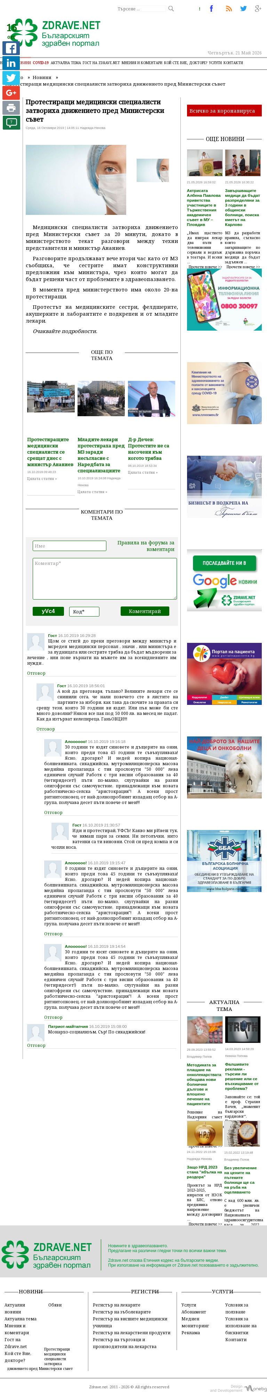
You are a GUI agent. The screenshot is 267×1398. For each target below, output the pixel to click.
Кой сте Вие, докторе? (185, 62)
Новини (23, 62)
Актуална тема (66, 62)
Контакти (233, 62)
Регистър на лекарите (116, 1305)
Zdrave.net (98, 1387)
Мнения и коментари (142, 62)
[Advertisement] (227, 958)
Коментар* (105, 579)
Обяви (55, 1305)
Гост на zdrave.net (101, 62)
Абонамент (193, 1311)
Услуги (215, 62)
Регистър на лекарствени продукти (131, 1332)
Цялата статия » (42, 478)
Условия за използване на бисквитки (241, 1325)
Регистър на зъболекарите (122, 1311)
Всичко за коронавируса (222, 110)
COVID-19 (41, 62)
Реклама (190, 1332)
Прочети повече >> (205, 266)
